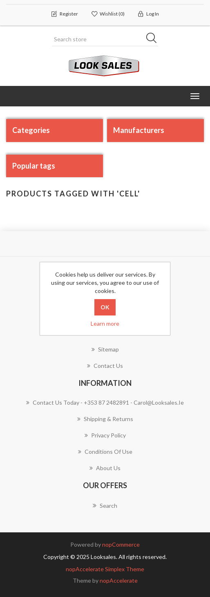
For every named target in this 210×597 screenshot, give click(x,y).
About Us (105, 467)
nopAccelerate (119, 580)
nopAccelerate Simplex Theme (105, 568)
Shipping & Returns (105, 418)
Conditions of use (105, 451)
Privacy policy (105, 435)
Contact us (105, 365)
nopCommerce (121, 544)
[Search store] (105, 39)
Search (105, 505)
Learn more (105, 323)
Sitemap (105, 349)
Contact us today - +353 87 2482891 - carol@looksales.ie (105, 402)
